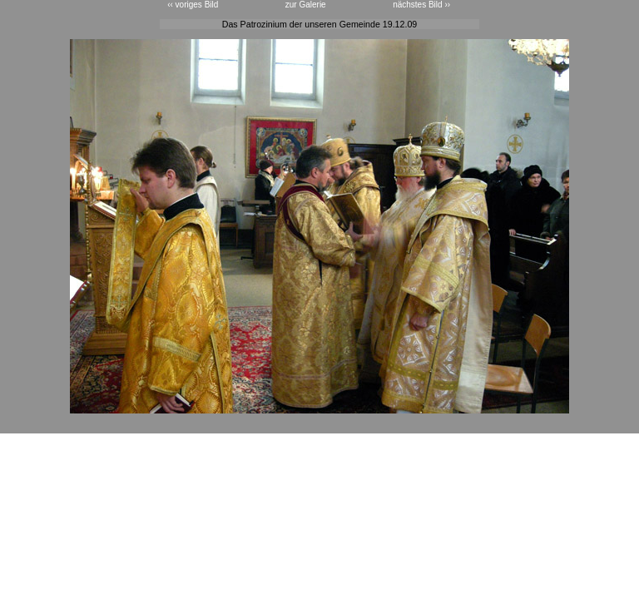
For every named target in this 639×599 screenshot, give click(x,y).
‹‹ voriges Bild (192, 4)
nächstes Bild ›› (421, 4)
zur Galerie (305, 4)
